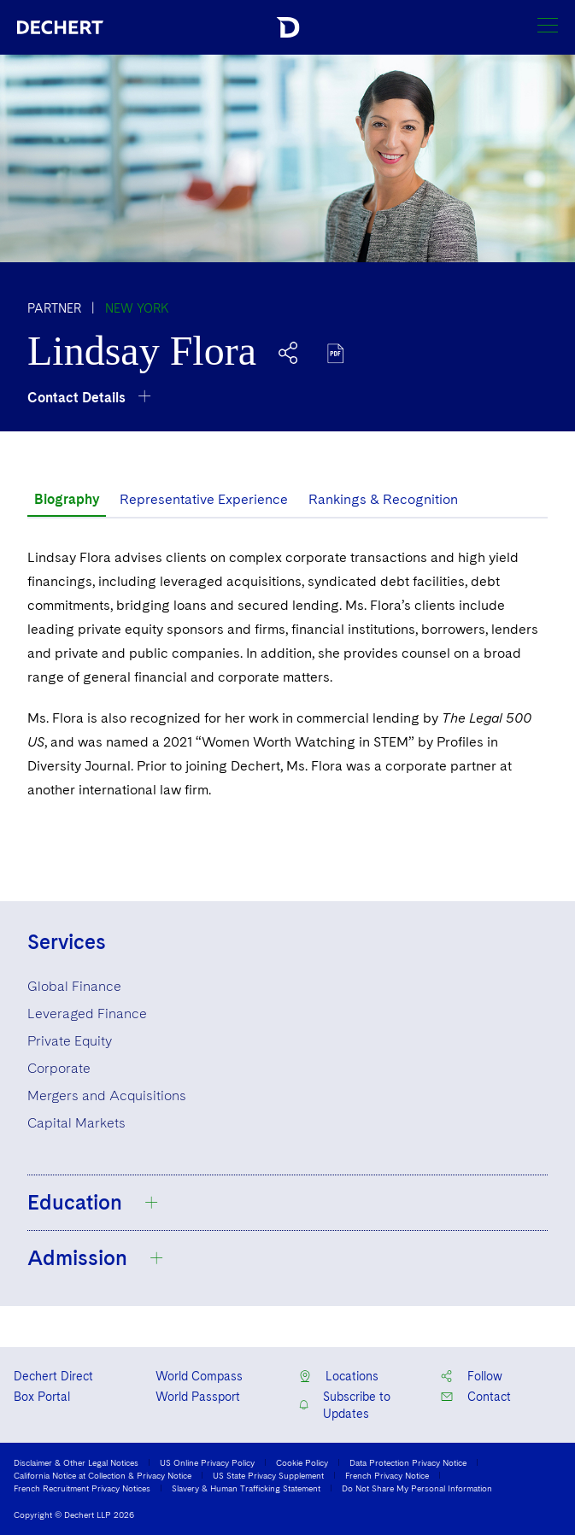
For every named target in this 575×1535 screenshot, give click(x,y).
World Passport (197, 1396)
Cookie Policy (302, 1462)
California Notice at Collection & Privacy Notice (102, 1475)
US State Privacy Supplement (268, 1475)
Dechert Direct (53, 1376)
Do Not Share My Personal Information (417, 1488)
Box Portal (42, 1396)
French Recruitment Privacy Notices (82, 1488)
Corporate (59, 1068)
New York (137, 308)
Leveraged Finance (87, 1013)
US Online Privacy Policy (207, 1462)
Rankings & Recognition (383, 499)
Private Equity (69, 1041)
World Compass (199, 1376)
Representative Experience (204, 499)
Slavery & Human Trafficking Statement (246, 1488)
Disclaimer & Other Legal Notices (76, 1462)
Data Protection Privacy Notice (407, 1462)
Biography (66, 499)
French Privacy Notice (387, 1475)
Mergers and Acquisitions (106, 1095)
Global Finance (74, 986)
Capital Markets (76, 1123)
